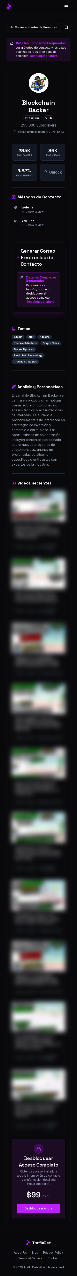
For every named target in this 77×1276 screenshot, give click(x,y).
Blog (35, 1252)
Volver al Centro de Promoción (34, 27)
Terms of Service (30, 1258)
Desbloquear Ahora (38, 1208)
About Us (20, 1252)
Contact (53, 1258)
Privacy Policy (53, 1252)
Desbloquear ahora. (44, 56)
